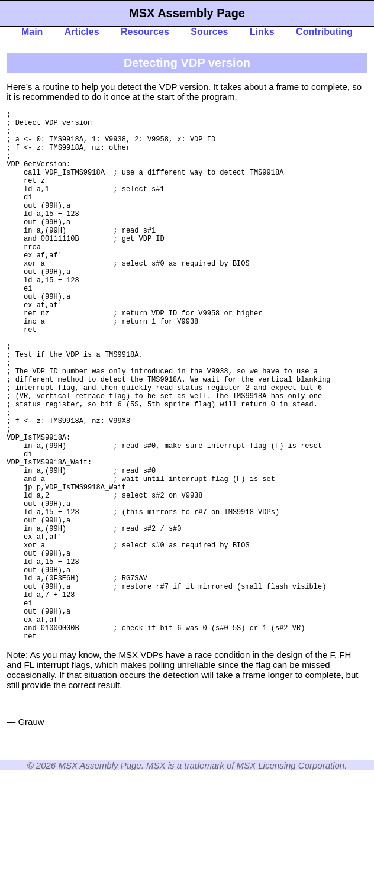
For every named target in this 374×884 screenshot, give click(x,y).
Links (262, 32)
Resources (145, 32)
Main (32, 32)
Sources (209, 32)
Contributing (324, 32)
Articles (82, 32)
